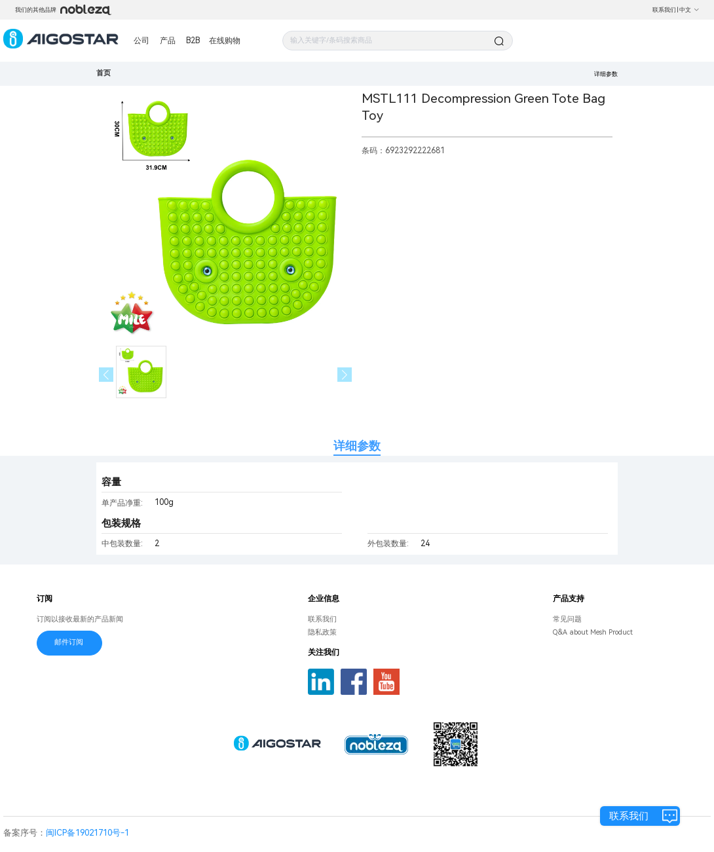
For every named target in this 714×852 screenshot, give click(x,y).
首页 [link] (103, 73)
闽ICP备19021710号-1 (87, 833)
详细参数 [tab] (357, 446)
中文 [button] (689, 10)
